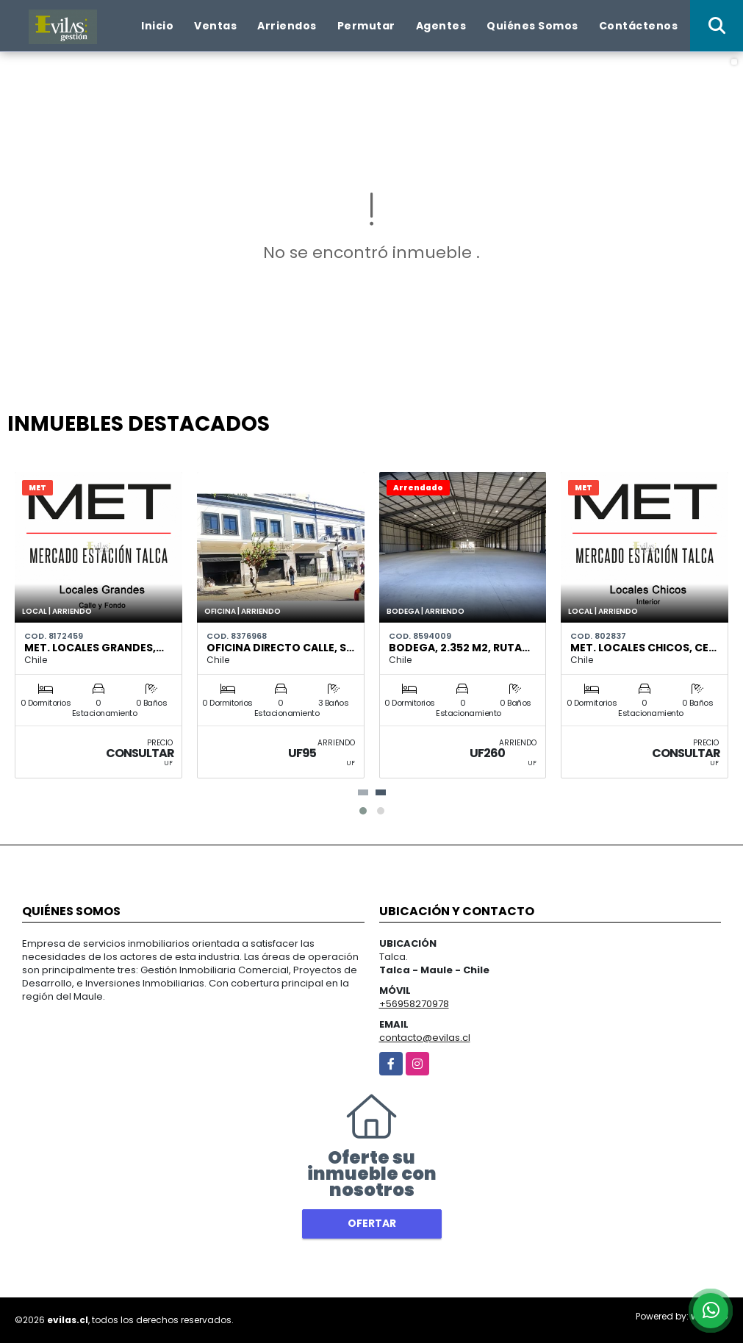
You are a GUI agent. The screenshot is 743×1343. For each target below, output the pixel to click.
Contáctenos (638, 25)
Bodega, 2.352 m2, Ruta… (459, 647)
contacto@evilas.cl (424, 1038)
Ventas (215, 25)
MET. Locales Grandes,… (94, 647)
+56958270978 (414, 1004)
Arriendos (287, 25)
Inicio (157, 25)
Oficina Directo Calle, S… (280, 647)
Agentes (441, 25)
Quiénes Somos (532, 25)
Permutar (366, 25)
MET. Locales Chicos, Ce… (643, 647)
